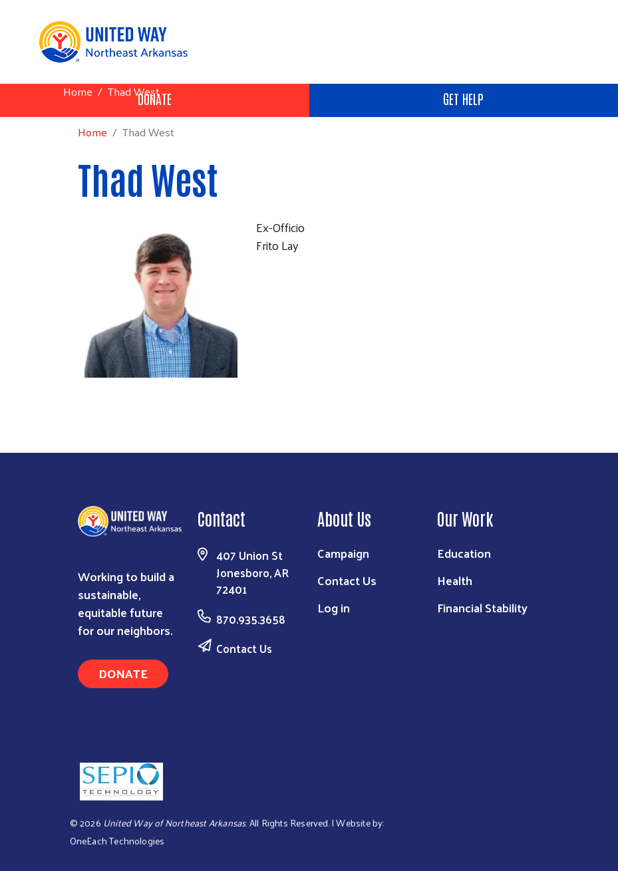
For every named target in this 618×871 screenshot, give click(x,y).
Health (454, 580)
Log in (333, 607)
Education (464, 553)
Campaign (343, 553)
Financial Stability (482, 607)
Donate (123, 673)
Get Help (463, 98)
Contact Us (244, 648)
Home (77, 91)
